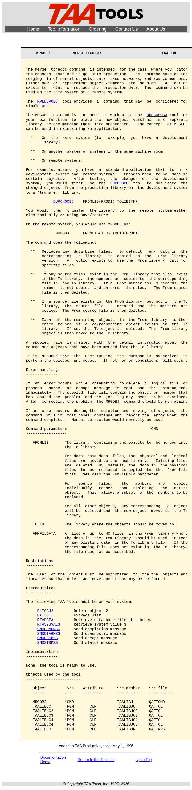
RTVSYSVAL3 (48, 624)
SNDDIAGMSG (48, 633)
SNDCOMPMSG (48, 629)
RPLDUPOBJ (47, 101)
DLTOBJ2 (45, 611)
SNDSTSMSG (47, 642)
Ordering (98, 29)
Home (33, 29)
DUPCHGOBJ (157, 115)
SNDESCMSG (47, 638)
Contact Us (126, 29)
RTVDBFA (45, 620)
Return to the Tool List (96, 760)
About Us (155, 29)
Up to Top (144, 760)
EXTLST (44, 615)
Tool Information (64, 29)
